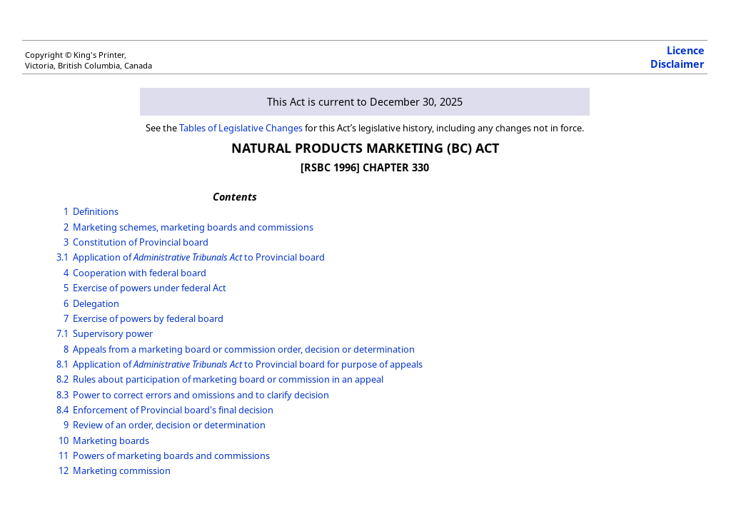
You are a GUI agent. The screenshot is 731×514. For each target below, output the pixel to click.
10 (64, 440)
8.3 (62, 394)
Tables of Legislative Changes (241, 127)
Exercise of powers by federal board (148, 318)
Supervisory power (113, 333)
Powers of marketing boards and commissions (171, 455)
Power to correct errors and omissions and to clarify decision (201, 394)
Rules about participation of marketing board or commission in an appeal (228, 379)
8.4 (62, 409)
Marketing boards (111, 440)
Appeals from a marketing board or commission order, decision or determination (244, 349)
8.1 (62, 364)
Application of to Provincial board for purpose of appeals (248, 364)
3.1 (62, 257)
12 (64, 470)
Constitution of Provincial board (140, 242)
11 (64, 455)
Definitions (96, 211)
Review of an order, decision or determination (169, 424)
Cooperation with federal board (139, 272)
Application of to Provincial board (199, 257)
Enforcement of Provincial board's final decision (173, 409)
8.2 (62, 379)
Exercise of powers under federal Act (149, 287)
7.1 (62, 333)
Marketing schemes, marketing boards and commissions (193, 227)
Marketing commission (122, 470)
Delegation (96, 303)
